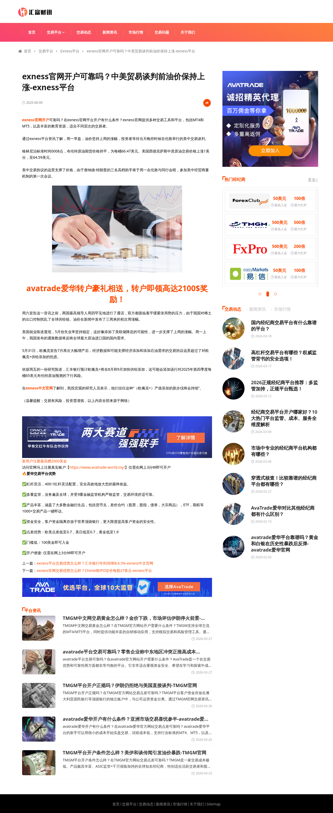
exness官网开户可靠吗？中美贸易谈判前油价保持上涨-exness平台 (141, 50)
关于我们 (188, 32)
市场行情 (136, 32)
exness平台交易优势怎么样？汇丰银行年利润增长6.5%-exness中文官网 (95, 563)
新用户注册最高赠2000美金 (44, 461)
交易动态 (83, 32)
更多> (313, 179)
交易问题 (162, 32)
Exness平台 (69, 50)
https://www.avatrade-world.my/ (97, 467)
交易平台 (58, 32)
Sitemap (214, 804)
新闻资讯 (110, 32)
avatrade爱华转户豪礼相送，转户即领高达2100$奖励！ (117, 293)
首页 (31, 32)
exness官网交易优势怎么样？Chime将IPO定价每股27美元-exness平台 (94, 570)
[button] (260, 294)
